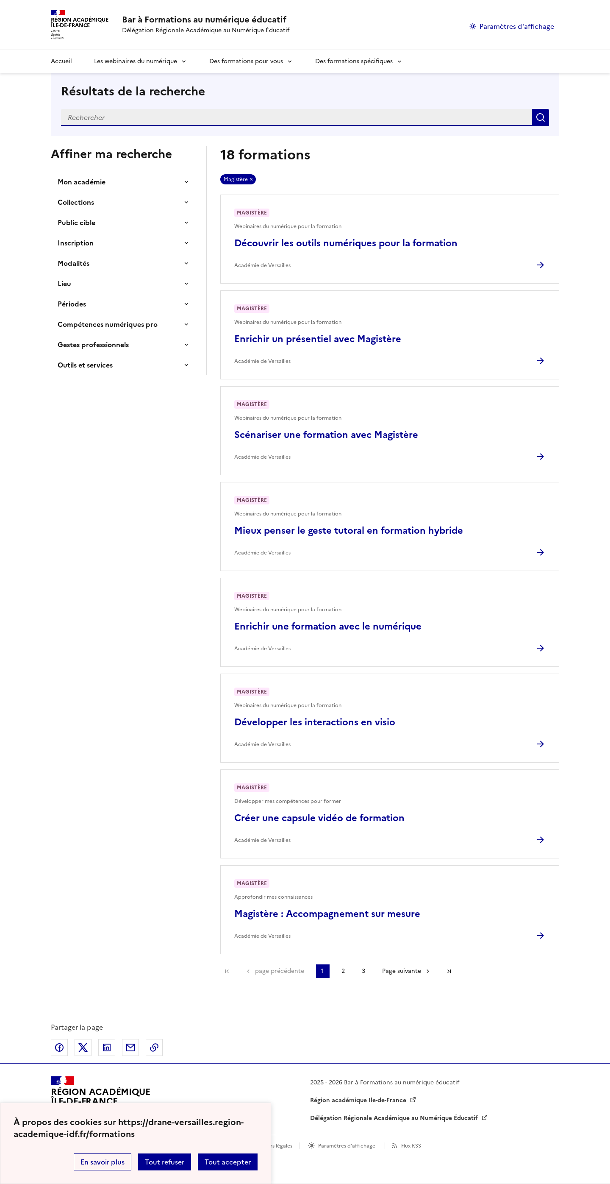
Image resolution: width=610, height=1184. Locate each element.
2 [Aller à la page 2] (343, 971)
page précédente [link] (279, 971)
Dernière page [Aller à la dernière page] (449, 971)
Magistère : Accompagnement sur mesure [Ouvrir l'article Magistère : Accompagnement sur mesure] (327, 914)
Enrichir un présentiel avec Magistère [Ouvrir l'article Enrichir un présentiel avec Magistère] (317, 339)
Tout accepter (228, 1162)
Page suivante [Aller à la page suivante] (401, 971)
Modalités (73, 263)
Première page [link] (227, 971)
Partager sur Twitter (83, 1047)
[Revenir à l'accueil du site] (100, 1100)
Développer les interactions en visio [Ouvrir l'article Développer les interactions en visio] (314, 722)
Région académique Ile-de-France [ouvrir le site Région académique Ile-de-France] (359, 1100)
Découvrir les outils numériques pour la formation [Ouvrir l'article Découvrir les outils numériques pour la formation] (346, 243)
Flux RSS (411, 1146)
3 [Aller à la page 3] (363, 971)
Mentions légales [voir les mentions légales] (272, 1146)
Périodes (72, 304)
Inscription (76, 243)
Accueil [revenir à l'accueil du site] (61, 61)
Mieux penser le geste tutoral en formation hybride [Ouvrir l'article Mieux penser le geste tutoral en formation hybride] (348, 531)
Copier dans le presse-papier (154, 1047)
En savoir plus (102, 1162)
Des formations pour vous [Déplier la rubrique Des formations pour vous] (246, 61)
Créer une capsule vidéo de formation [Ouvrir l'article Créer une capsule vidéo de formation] (319, 818)
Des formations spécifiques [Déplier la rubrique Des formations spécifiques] (354, 61)
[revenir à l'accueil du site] (205, 19)
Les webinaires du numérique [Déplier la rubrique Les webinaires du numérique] (135, 61)
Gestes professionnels (93, 345)
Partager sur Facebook (59, 1047)
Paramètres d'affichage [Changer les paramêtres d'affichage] (517, 26)
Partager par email (130, 1047)
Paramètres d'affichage (346, 1146)
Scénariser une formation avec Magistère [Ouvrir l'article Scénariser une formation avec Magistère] (326, 435)
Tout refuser (164, 1162)
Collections (76, 202)
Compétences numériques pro (108, 324)
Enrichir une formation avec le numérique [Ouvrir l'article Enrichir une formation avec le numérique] (327, 626)
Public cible (76, 222)
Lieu (64, 284)
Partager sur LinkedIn (106, 1047)
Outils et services (85, 365)
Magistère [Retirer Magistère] (236, 179)
